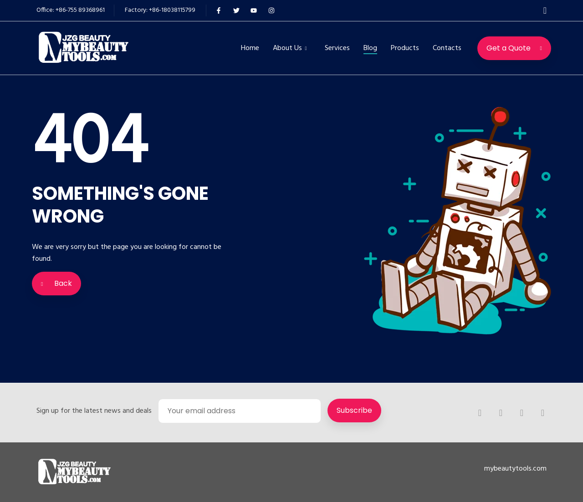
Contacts (447, 48)
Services (337, 48)
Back (56, 283)
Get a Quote (514, 48)
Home (250, 48)
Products (405, 48)
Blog (370, 48)
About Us (287, 48)
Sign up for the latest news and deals (94, 411)
